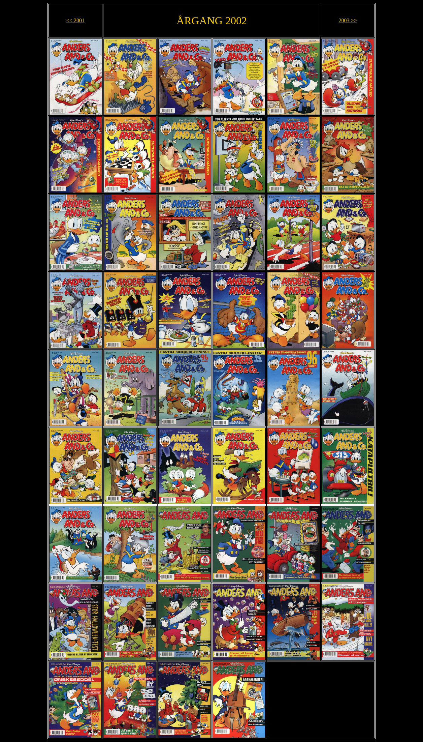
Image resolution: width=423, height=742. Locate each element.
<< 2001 (75, 20)
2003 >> (347, 20)
